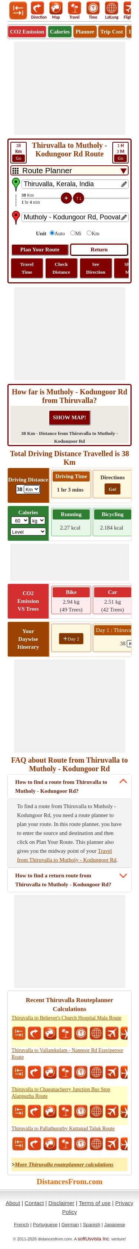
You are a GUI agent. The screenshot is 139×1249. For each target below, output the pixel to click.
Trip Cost (111, 32)
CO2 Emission (27, 32)
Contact (34, 1203)
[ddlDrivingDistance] (32, 489)
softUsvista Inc (93, 1239)
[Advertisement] (69, 88)
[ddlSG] (28, 531)
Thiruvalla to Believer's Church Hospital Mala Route (66, 1018)
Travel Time (27, 268)
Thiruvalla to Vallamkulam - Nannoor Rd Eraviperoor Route (67, 1054)
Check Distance (61, 268)
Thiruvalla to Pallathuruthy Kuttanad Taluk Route (63, 1128)
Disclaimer (62, 1203)
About (13, 1203)
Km (95, 233)
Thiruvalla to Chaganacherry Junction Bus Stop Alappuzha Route (60, 1093)
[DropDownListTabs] (69, 170)
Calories (60, 32)
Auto (59, 233)
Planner (85, 32)
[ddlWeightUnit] (37, 520)
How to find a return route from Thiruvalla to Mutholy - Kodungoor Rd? (63, 880)
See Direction (95, 268)
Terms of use (95, 1203)
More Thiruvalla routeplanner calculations (64, 1164)
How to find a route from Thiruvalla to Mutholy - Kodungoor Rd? (61, 786)
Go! (112, 489)
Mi (78, 233)
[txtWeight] (20, 520)
